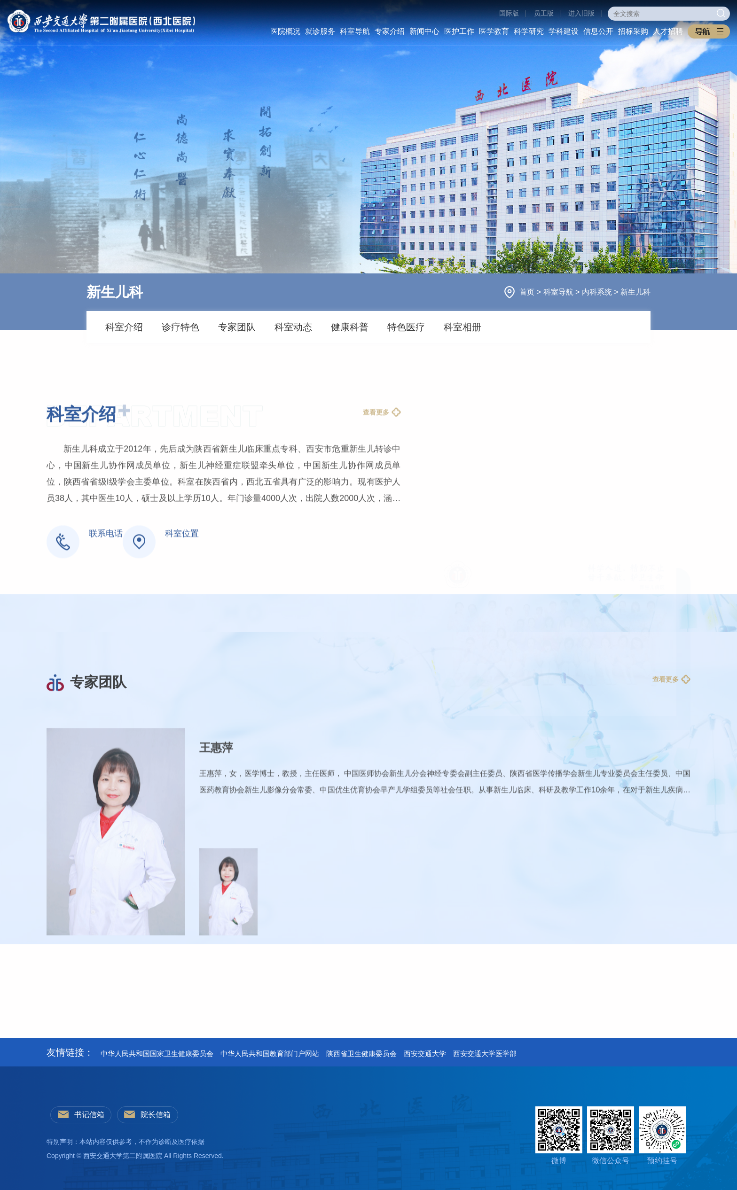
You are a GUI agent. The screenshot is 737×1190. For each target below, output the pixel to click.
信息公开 (598, 31)
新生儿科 (635, 292)
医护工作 (459, 31)
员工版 (544, 13)
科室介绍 (124, 327)
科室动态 (293, 327)
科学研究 (529, 31)
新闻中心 (424, 31)
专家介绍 (390, 31)
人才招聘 (668, 31)
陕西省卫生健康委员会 (361, 1054)
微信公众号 (610, 1135)
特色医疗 (406, 327)
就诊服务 (320, 31)
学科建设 (564, 31)
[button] (709, 31)
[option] (368, 964)
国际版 (509, 13)
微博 (558, 1135)
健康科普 (349, 327)
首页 (527, 292)
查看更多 (376, 512)
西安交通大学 (425, 1054)
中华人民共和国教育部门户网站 (269, 1054)
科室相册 (462, 327)
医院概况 (285, 31)
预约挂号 (662, 1135)
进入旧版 (581, 13)
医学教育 (494, 31)
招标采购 (633, 31)
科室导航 (355, 31)
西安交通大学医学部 (485, 1054)
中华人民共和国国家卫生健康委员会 (157, 1054)
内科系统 (598, 292)
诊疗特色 (180, 327)
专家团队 (237, 327)
